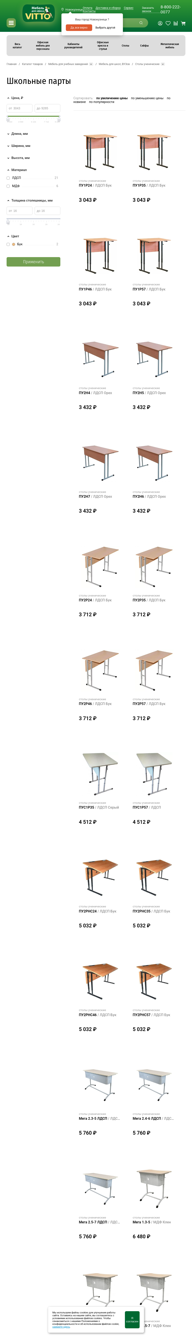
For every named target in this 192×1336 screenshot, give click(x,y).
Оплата (87, 7)
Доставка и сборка (108, 7)
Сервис (128, 7)
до (38, 108)
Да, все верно (78, 27)
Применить (33, 262)
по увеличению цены (112, 98)
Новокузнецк (74, 9)
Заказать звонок (148, 9)
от (10, 108)
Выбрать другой (105, 27)
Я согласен (132, 1319)
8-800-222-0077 (171, 9)
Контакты (89, 11)
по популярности (101, 102)
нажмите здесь (61, 1326)
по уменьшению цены (147, 98)
